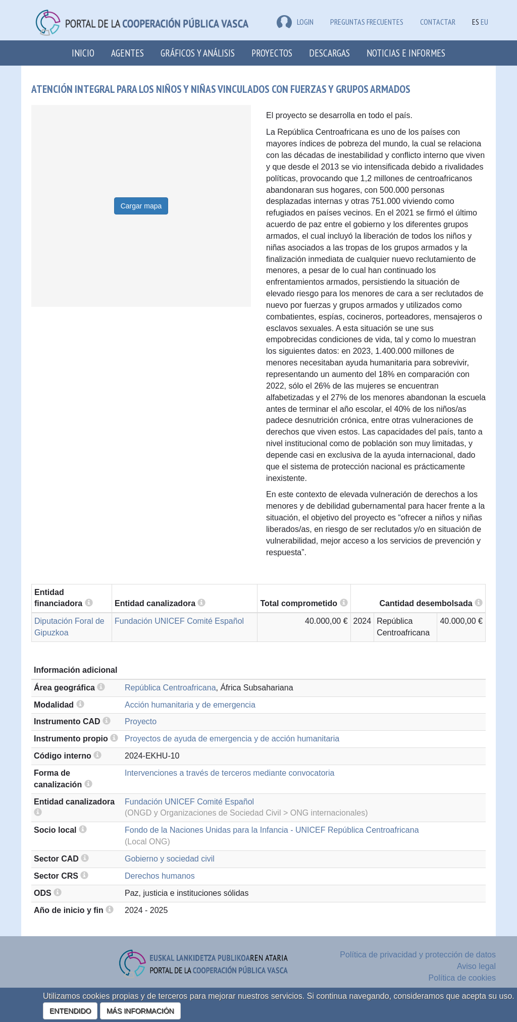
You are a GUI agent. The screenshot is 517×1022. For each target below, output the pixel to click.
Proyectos (271, 52)
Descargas (329, 52)
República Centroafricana (170, 687)
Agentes (127, 52)
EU (484, 22)
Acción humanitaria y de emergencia (190, 705)
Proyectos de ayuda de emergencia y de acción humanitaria (232, 738)
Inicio (83, 52)
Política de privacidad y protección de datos (418, 954)
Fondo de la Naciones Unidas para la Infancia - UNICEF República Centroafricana (272, 830)
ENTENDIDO (70, 1011)
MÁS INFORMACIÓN (140, 1011)
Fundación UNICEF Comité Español (179, 621)
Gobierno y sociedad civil (170, 858)
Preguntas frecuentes (366, 22)
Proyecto (141, 721)
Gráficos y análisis (198, 52)
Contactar (437, 22)
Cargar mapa (141, 206)
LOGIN (295, 22)
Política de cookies (462, 978)
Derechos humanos (160, 876)
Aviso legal (476, 966)
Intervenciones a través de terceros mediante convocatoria (229, 773)
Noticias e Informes (406, 52)
